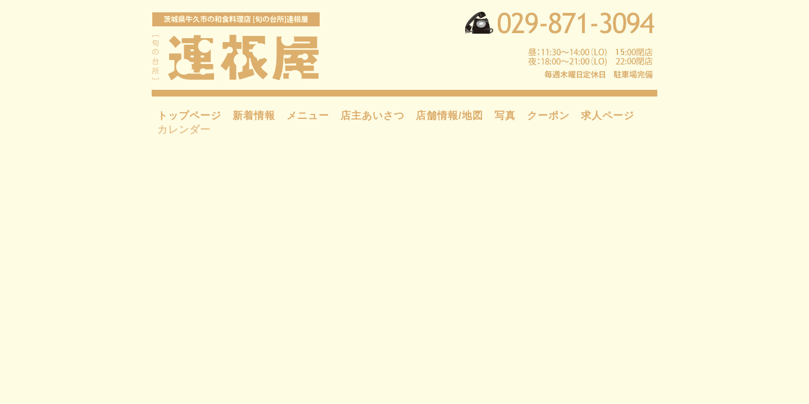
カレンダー (184, 129)
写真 (505, 115)
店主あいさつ (372, 115)
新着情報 (254, 115)
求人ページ (607, 115)
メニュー (308, 115)
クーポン (548, 115)
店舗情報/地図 (449, 115)
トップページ (189, 115)
